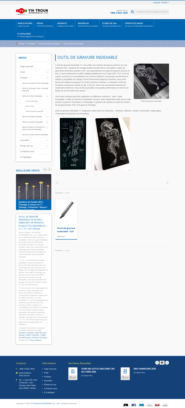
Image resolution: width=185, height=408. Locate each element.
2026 (73, 378)
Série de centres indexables (49, 44)
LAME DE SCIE (40, 333)
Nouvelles (87, 24)
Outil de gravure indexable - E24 (66, 230)
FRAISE (22, 335)
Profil (44, 24)
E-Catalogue (30, 35)
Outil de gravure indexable (34, 111)
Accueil (21, 44)
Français (164, 2)
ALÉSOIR (29, 333)
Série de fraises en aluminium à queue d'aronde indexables (33, 128)
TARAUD (22, 333)
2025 (125, 378)
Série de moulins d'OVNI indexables (35, 135)
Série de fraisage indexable (32, 117)
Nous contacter (35, 340)
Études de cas (111, 24)
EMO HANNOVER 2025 (145, 368)
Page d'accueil (25, 24)
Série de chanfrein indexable (32, 122)
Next (45, 169)
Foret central (30, 106)
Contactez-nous (138, 24)
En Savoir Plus (86, 376)
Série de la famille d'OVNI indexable (35, 83)
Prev (49, 169)
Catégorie (31, 44)
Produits (65, 24)
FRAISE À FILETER (39, 338)
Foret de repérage (32, 101)
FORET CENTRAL (32, 335)
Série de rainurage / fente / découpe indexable (35, 89)
